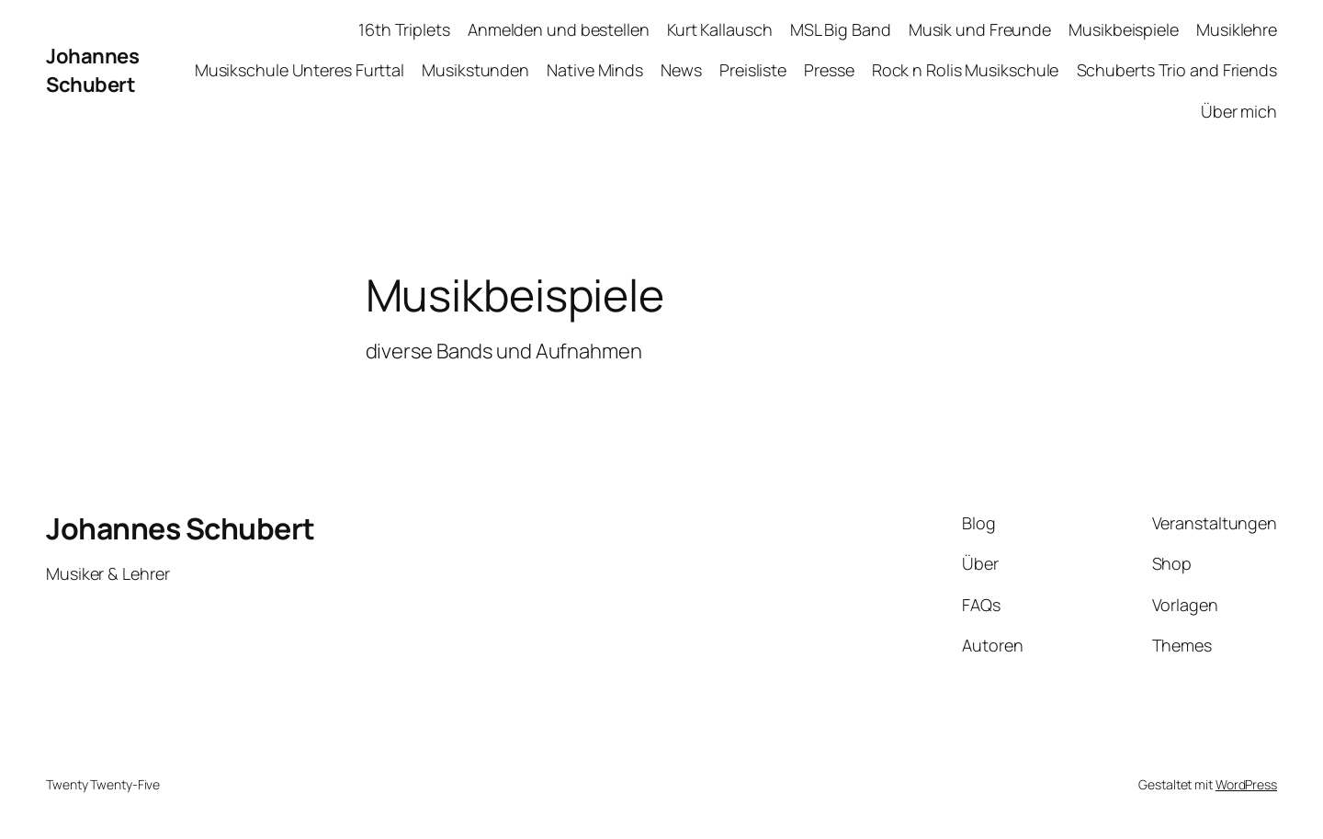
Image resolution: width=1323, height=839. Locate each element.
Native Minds (595, 70)
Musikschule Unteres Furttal (299, 70)
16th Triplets (404, 29)
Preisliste (752, 70)
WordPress (1246, 784)
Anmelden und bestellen (559, 29)
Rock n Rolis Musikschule (965, 70)
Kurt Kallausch (720, 29)
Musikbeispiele (1124, 29)
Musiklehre (1236, 29)
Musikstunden (475, 70)
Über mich (1239, 111)
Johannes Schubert (92, 70)
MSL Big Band (840, 29)
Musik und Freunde (980, 29)
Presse (829, 70)
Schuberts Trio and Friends (1177, 70)
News (681, 70)
